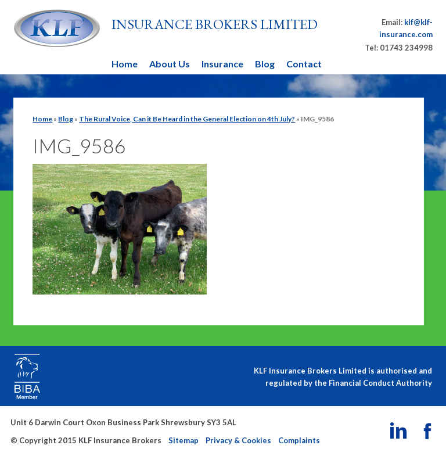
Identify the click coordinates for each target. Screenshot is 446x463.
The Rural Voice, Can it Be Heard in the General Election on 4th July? (187, 118)
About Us (169, 63)
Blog (265, 63)
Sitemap (183, 440)
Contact (304, 63)
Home (125, 63)
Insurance (222, 63)
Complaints (299, 440)
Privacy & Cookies (238, 440)
